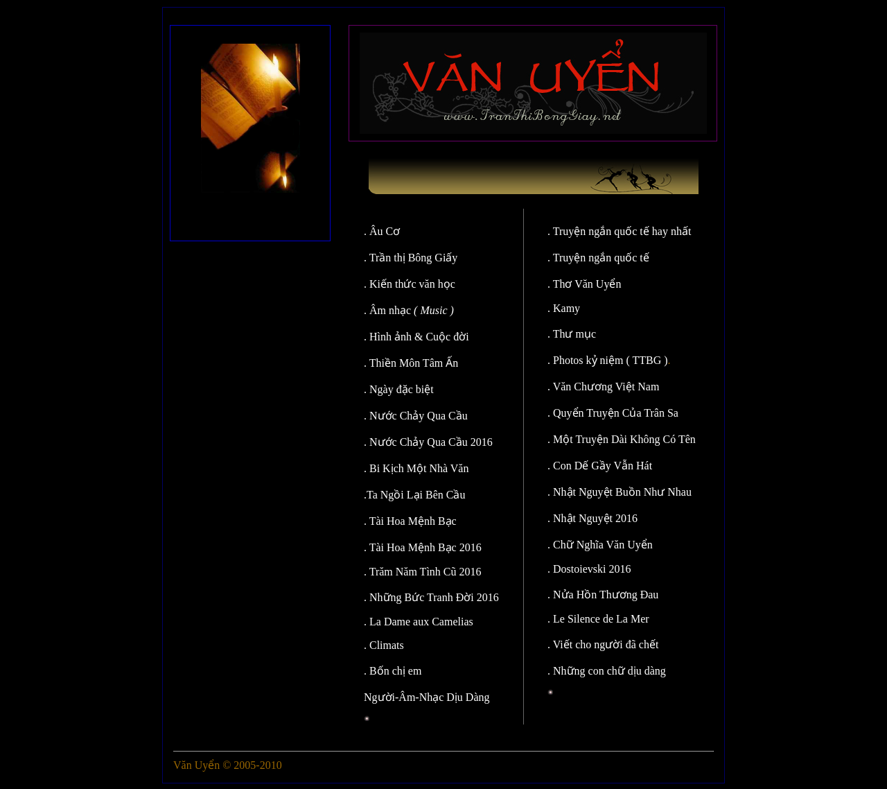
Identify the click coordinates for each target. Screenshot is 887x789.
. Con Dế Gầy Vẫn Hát (599, 465)
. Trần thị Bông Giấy (410, 257)
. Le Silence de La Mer (598, 619)
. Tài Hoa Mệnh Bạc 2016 (423, 547)
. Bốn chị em (392, 671)
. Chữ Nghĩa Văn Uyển (600, 544)
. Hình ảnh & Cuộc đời (416, 337)
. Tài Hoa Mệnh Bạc (410, 521)
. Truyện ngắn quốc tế (598, 257)
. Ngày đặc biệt (399, 389)
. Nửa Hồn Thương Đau (602, 594)
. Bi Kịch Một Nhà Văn (416, 468)
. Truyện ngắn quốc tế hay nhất (619, 231)
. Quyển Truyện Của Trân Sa (612, 413)
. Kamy (563, 308)
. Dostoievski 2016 (589, 569)
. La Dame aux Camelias (418, 621)
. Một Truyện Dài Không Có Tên (621, 439)
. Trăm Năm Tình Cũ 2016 (423, 572)
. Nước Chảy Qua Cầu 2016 (428, 442)
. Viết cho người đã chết (602, 644)
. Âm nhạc (409, 310)
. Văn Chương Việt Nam (603, 386)
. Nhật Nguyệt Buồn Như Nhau (619, 492)
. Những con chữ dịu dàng (606, 671)
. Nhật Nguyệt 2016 (592, 518)
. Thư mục (571, 334)
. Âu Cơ (386, 231)
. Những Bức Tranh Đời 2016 (431, 597)
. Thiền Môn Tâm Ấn (411, 363)
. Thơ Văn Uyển (584, 284)
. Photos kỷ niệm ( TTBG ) (607, 360)
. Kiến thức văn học (409, 284)
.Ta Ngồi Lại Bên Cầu (414, 495)
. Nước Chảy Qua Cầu (416, 416)
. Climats (384, 645)
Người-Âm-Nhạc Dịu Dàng (427, 697)
